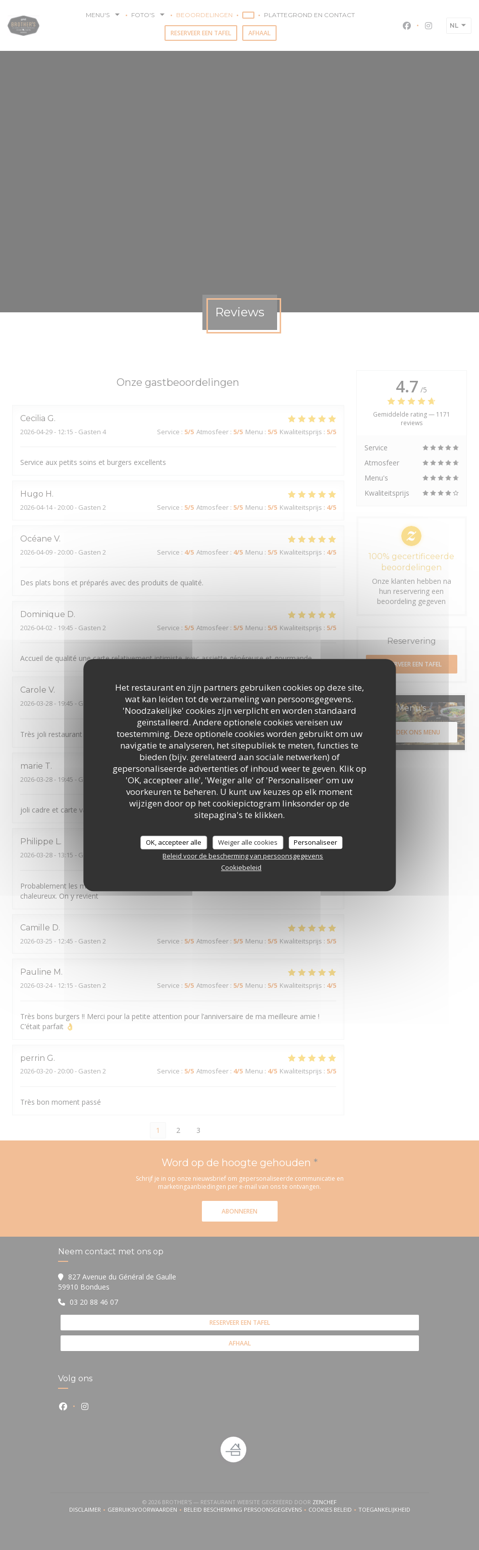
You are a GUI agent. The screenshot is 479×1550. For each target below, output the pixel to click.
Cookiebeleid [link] (241, 867)
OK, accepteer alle (173, 842)
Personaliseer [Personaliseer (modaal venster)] (315, 842)
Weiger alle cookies (248, 842)
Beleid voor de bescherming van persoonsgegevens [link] (243, 855)
